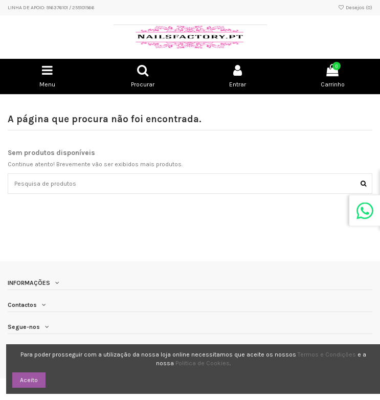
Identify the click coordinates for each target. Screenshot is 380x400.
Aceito (29, 380)
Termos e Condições (327, 354)
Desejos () (355, 8)
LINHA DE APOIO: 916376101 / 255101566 (51, 8)
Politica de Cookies (202, 363)
